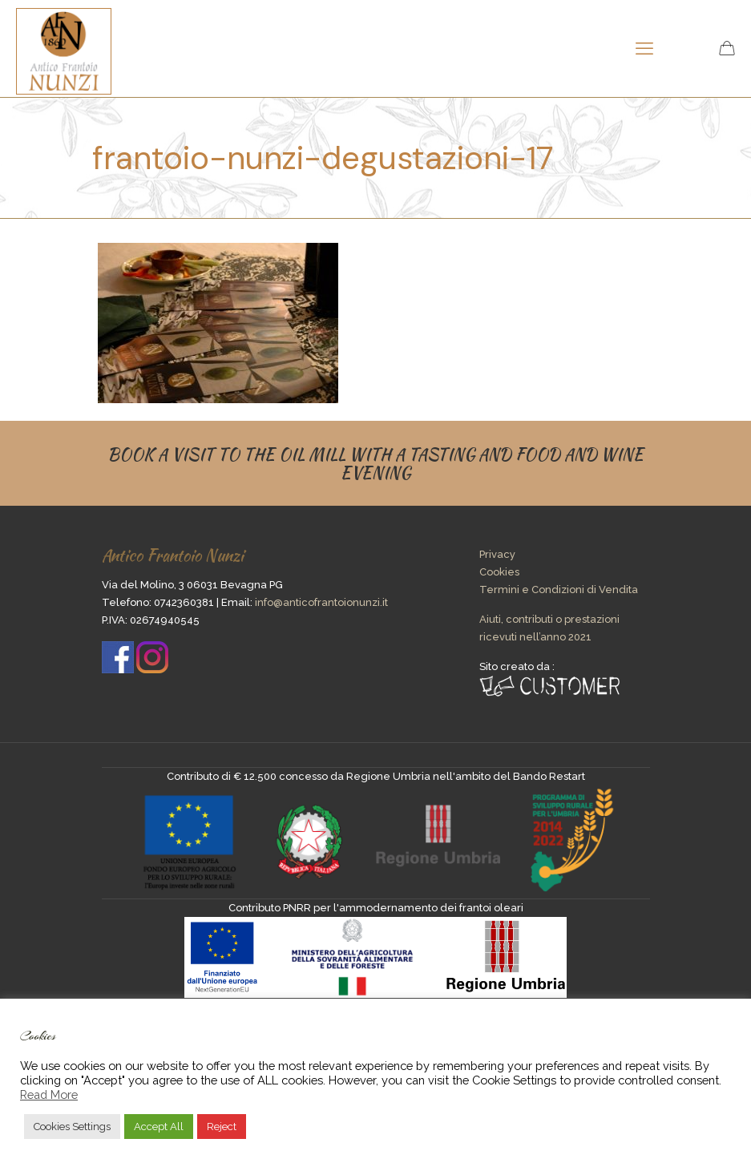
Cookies (499, 572)
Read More (49, 1094)
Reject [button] (221, 1127)
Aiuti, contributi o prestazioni (549, 619)
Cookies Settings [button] (72, 1127)
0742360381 (184, 602)
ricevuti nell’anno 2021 (535, 637)
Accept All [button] (159, 1127)
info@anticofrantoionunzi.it (321, 602)
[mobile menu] (644, 48)
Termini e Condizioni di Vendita (558, 590)
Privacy (497, 554)
